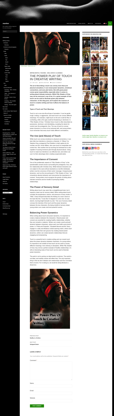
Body (5, 51)
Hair (6, 60)
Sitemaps (5, 214)
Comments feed (6, 206)
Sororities (6, 124)
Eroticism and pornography (10, 47)
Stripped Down (51, 343)
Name (32, 383)
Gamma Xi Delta (7, 115)
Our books (98, 23)
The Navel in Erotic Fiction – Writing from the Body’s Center (9, 149)
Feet (6, 77)
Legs (6, 74)
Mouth (6, 62)
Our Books (5, 183)
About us (90, 23)
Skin (5, 53)
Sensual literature (8, 87)
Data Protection (71, 23)
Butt (6, 79)
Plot (4, 83)
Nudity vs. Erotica (51, 337)
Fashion (6, 119)
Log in (4, 201)
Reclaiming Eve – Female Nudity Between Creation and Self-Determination (10, 134)
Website (32, 398)
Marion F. (6, 113)
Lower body (7, 72)
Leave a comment (57, 82)
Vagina (7, 81)
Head (5, 55)
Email (31, 390)
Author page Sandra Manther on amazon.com (95, 135)
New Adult (5, 106)
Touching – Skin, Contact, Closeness (51, 73)
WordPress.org (6, 208)
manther (6, 23)
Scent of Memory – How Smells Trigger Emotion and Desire (9, 154)
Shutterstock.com (31, 66)
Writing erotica (35, 73)
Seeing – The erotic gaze (10, 104)
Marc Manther (44, 82)
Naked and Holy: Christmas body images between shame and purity (10, 166)
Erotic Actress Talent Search (10, 111)
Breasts (7, 70)
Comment (33, 360)
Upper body (7, 66)
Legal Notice (81, 23)
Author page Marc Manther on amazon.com (94, 137)
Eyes (6, 57)
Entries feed (5, 203)
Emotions (6, 42)
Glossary (6, 45)
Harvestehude (7, 117)
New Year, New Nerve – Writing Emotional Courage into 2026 (9, 143)
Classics (6, 49)
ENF (5, 85)
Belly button (8, 68)
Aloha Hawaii (24, 66)
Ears (6, 64)
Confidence (7, 121)
